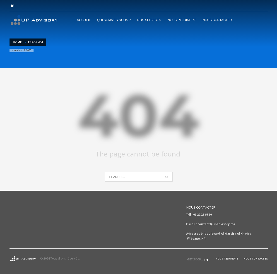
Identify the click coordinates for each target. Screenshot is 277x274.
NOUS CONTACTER (255, 258)
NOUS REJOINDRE (226, 258)
